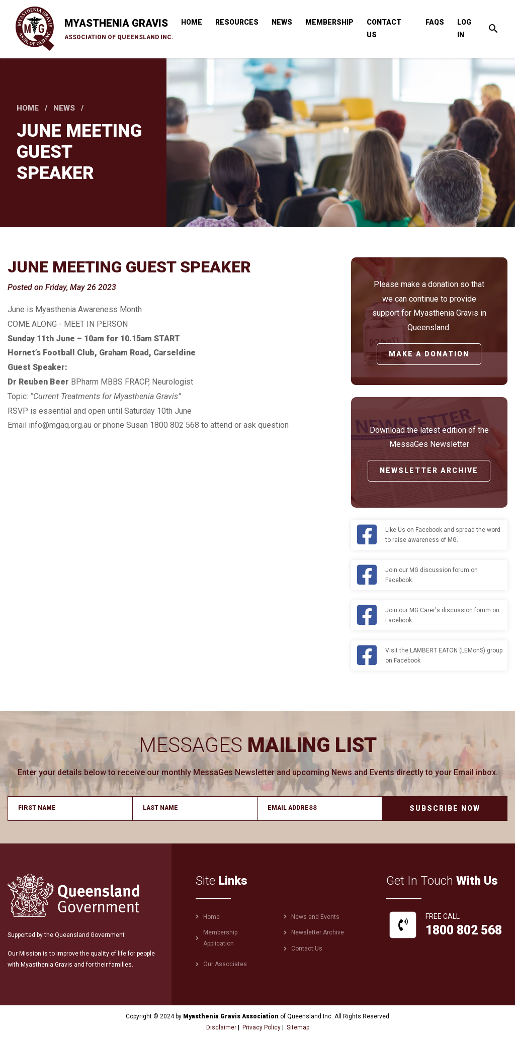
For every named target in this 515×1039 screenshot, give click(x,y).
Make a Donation (429, 354)
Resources (237, 22)
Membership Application (220, 938)
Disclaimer (221, 1027)
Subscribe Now (444, 808)
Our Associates (225, 964)
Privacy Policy (261, 1027)
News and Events (315, 916)
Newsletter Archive (429, 470)
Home (191, 22)
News (282, 22)
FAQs (434, 22)
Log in (464, 28)
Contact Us (384, 28)
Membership (329, 22)
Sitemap (298, 1027)
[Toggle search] (493, 29)
